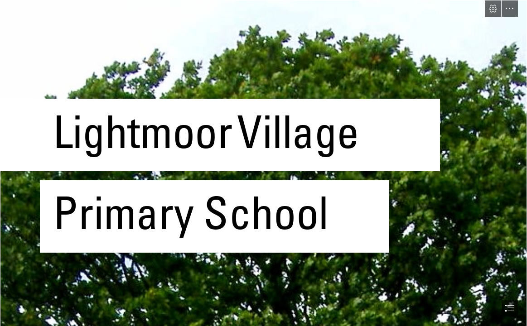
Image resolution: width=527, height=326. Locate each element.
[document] (263, 163)
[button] (493, 8)
